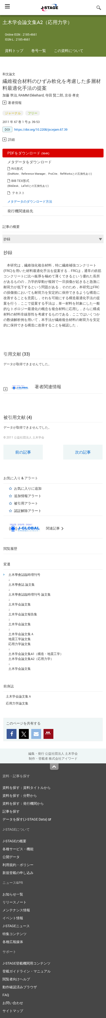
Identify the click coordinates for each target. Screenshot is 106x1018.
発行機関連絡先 (20, 210)
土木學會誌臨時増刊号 (24, 574)
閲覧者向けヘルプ (16, 979)
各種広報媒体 (12, 941)
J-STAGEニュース (16, 925)
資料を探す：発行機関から (23, 803)
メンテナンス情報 (16, 910)
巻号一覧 (38, 50)
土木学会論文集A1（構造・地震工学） (35, 654)
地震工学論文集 (19, 639)
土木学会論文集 (19, 604)
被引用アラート (26, 503)
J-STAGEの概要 (14, 841)
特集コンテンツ (14, 933)
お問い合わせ (12, 1002)
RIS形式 (17, 168)
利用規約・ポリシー (17, 864)
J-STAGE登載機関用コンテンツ (26, 963)
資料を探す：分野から (19, 795)
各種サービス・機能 (17, 849)
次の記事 (83, 452)
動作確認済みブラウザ (19, 987)
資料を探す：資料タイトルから (26, 787)
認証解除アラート (28, 510)
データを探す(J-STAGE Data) (26, 819)
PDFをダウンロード (28, 152)
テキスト (18, 193)
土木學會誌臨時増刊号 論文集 (29, 594)
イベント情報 (12, 918)
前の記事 (23, 452)
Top (54, 766)
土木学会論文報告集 (22, 614)
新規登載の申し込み (17, 872)
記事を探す (11, 811)
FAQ (5, 995)
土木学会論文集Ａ (21, 634)
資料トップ (14, 50)
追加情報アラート (28, 495)
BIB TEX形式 (20, 180)
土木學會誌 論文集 (21, 584)
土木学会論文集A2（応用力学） (31, 658)
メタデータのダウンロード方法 (29, 201)
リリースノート (14, 902)
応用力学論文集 (19, 644)
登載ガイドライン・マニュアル (26, 971)
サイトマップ (12, 1010)
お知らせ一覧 (12, 894)
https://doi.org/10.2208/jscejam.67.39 (40, 129)
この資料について (68, 50)
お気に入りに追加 (28, 488)
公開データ (11, 856)
